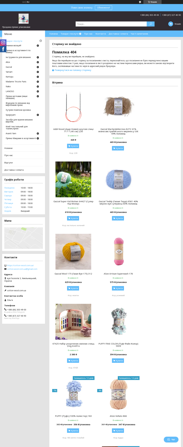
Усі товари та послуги (164, 376)
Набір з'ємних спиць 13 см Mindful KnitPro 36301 (158, 344)
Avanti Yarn (11, 133)
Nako (8, 86)
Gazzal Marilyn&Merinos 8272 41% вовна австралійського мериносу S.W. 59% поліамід (115, 131)
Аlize (8, 62)
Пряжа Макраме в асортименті (21, 138)
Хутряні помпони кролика (18, 110)
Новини (8, 148)
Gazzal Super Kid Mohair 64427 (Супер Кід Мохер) (158, 130)
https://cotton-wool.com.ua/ (20, 265)
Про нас (88, 33)
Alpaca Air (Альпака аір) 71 (115, 343)
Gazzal (9, 67)
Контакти (101, 33)
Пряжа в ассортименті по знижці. (18, 51)
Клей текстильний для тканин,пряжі (17, 128)
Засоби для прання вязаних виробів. (19, 121)
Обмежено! (103, 7)
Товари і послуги (69, 33)
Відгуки (8, 162)
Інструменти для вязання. (18, 57)
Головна (53, 33)
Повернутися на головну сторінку (73, 70)
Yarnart (9, 72)
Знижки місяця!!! (13, 46)
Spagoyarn (11, 115)
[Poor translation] (10, 405)
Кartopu (9, 77)
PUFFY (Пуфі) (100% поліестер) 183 (158, 271)
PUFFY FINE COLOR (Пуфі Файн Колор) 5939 (115, 272)
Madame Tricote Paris (16, 82)
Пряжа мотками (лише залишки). (16, 97)
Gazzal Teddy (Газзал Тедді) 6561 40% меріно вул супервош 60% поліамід (72, 202)
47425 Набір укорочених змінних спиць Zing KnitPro (72, 272)
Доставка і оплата (118, 33)
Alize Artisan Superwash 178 (157, 201)
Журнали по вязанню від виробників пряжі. (18, 104)
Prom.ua (105, 386)
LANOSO (10, 91)
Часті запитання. (139, 33)
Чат (171, 439)
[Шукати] (151, 23)
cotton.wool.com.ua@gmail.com (22, 269)
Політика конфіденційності (112, 388)
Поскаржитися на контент (88, 388)
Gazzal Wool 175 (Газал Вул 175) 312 (115, 201)
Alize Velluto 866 (72, 343)
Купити (73, 146)
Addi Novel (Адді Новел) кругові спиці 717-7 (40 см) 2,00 (72, 130)
